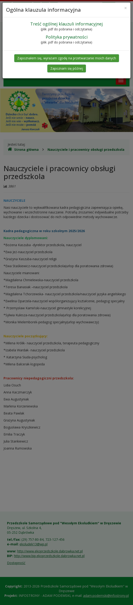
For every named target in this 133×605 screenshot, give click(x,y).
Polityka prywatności (67, 37)
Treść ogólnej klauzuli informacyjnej (66, 24)
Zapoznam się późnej (66, 68)
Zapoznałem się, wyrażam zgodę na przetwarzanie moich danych (66, 58)
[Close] (125, 8)
